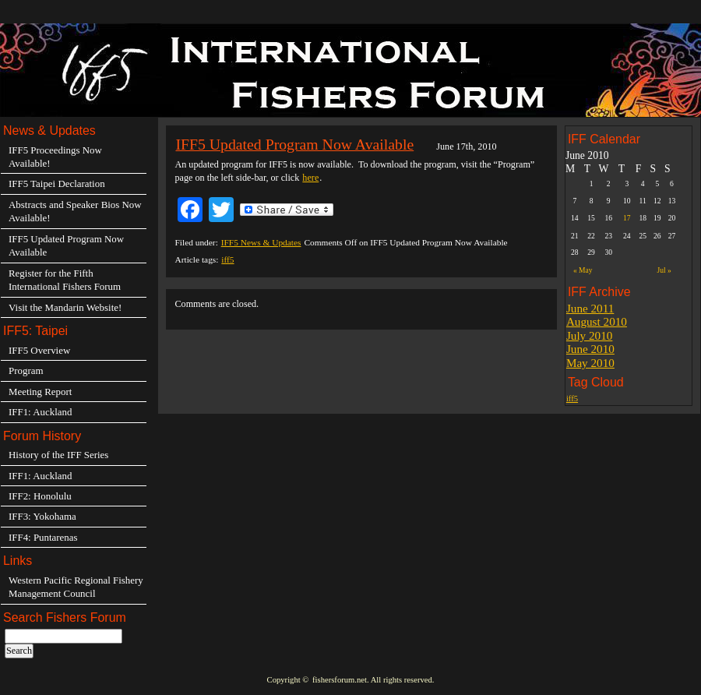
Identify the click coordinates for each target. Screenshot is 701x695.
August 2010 (596, 321)
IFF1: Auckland (40, 412)
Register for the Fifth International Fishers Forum (65, 279)
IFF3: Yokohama (42, 516)
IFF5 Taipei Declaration (57, 183)
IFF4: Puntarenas (43, 537)
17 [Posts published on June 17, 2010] (627, 217)
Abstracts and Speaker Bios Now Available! (75, 211)
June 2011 (590, 308)
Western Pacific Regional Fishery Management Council (76, 586)
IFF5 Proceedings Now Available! (55, 156)
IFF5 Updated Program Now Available (294, 144)
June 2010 (590, 348)
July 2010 (589, 335)
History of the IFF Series (58, 454)
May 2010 (590, 362)
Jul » (664, 270)
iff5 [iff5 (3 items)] (572, 398)
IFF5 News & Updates (261, 242)
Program (26, 370)
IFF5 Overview (39, 350)
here (310, 177)
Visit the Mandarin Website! (65, 307)
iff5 (227, 259)
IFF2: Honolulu (40, 496)
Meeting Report (40, 391)
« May (583, 270)
